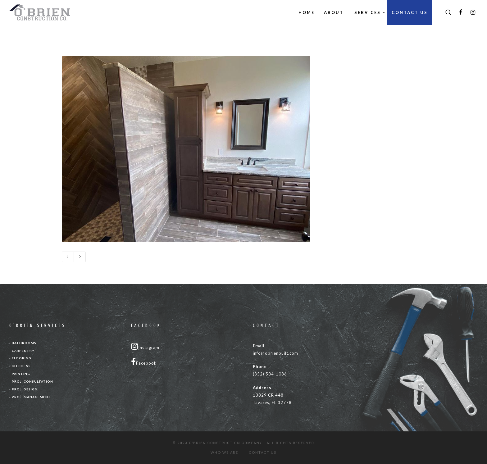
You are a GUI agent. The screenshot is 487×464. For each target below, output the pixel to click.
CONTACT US (262, 452)
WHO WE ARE (224, 452)
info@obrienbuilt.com (275, 353)
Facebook (144, 362)
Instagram (145, 346)
